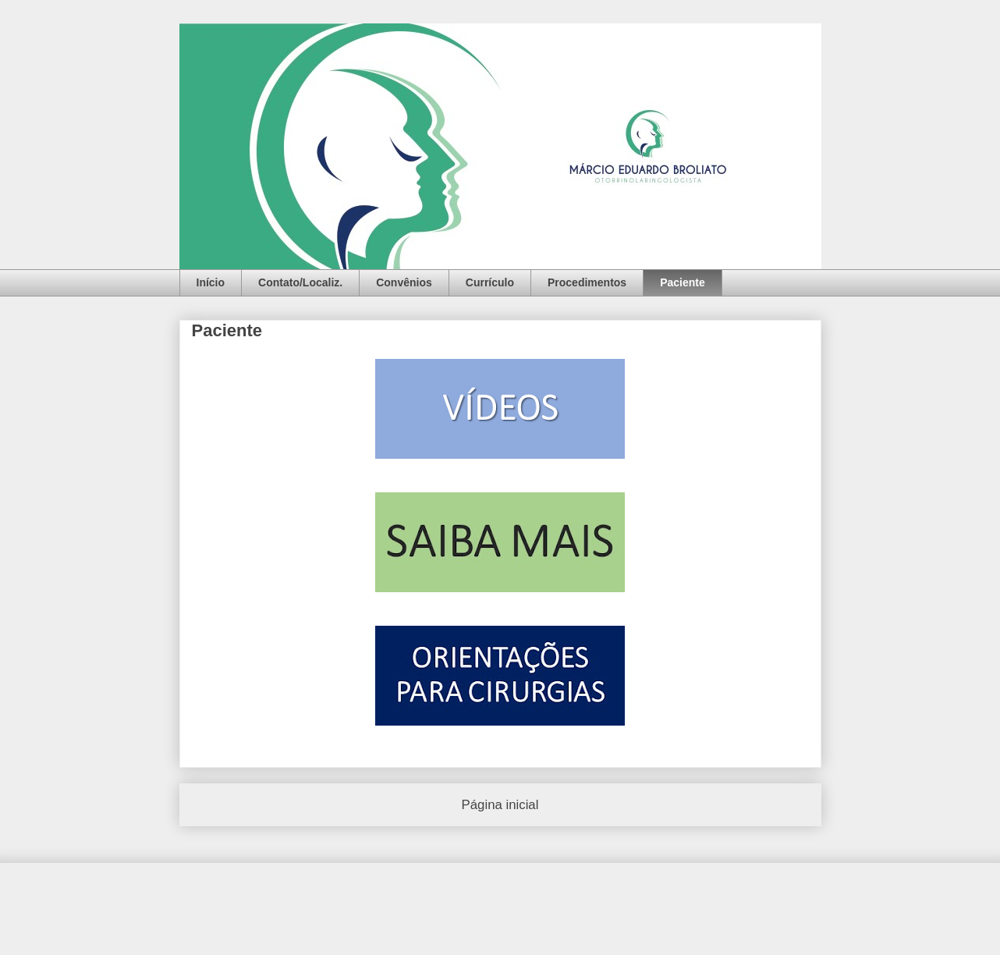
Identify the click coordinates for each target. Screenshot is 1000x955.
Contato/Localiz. (300, 282)
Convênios (404, 282)
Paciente (682, 282)
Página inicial (500, 804)
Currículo (490, 282)
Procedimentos (587, 282)
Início (211, 282)
